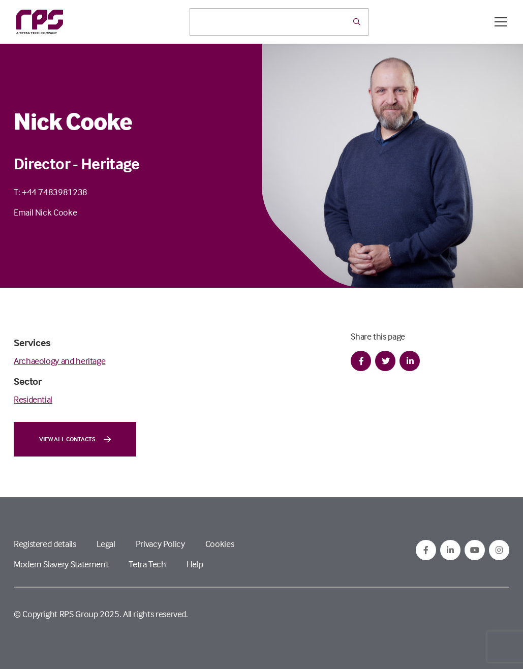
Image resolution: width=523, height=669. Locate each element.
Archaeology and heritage (59, 361)
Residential (33, 399)
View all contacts (75, 439)
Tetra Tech (147, 564)
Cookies (219, 544)
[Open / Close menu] (501, 21)
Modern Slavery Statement (61, 564)
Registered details (45, 544)
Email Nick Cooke (45, 212)
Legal (106, 544)
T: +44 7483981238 (50, 192)
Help (195, 564)
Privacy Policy (160, 544)
